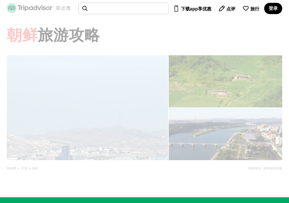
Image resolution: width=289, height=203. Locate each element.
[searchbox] (123, 8)
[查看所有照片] (87, 107)
